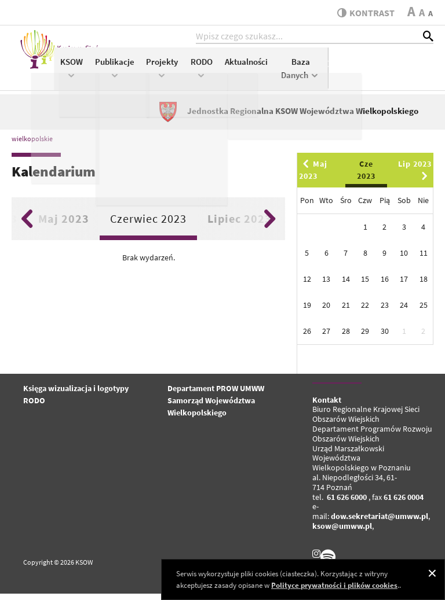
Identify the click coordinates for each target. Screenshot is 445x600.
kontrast (363, 13)
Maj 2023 (63, 225)
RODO (307, 73)
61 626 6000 (347, 503)
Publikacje (220, 73)
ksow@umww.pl (342, 532)
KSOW (177, 73)
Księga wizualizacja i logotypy (76, 394)
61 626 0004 (404, 503)
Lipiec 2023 (239, 225)
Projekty (267, 73)
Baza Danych (405, 74)
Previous (27, 225)
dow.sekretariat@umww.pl (379, 523)
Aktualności (351, 67)
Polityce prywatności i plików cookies (334, 585)
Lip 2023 (415, 175)
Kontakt (326, 406)
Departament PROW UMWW (215, 394)
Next (269, 225)
